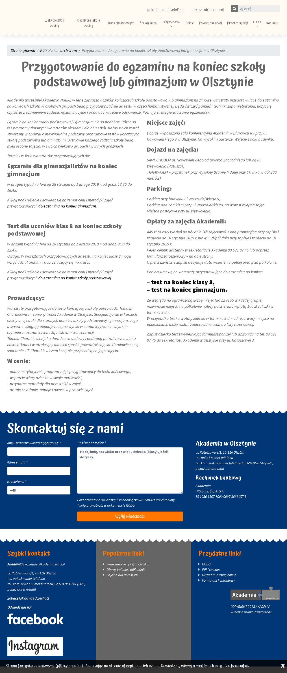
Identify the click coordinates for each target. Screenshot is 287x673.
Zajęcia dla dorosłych (122, 581)
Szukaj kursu (158, 26)
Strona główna (23, 57)
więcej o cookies (195, 666)
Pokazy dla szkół (216, 26)
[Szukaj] (234, 8)
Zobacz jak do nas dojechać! (28, 604)
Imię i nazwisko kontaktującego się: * (34, 449)
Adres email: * (17, 468)
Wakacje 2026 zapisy (76, 26)
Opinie (198, 26)
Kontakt (272, 26)
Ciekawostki (179, 26)
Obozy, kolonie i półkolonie (126, 576)
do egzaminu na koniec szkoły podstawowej (74, 284)
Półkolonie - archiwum (58, 57)
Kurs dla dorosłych (134, 26)
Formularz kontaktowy (218, 587)
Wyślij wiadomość (130, 523)
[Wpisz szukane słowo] (259, 8)
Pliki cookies (211, 576)
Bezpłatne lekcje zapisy (105, 26)
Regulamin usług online (219, 581)
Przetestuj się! (240, 26)
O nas (257, 25)
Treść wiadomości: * (91, 449)
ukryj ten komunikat (232, 666)
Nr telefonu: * (16, 488)
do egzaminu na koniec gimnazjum (67, 212)
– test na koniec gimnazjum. (187, 296)
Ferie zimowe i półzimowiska (128, 570)
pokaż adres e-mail (207, 9)
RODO (130, 512)
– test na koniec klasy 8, (181, 289)
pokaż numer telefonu (165, 9)
